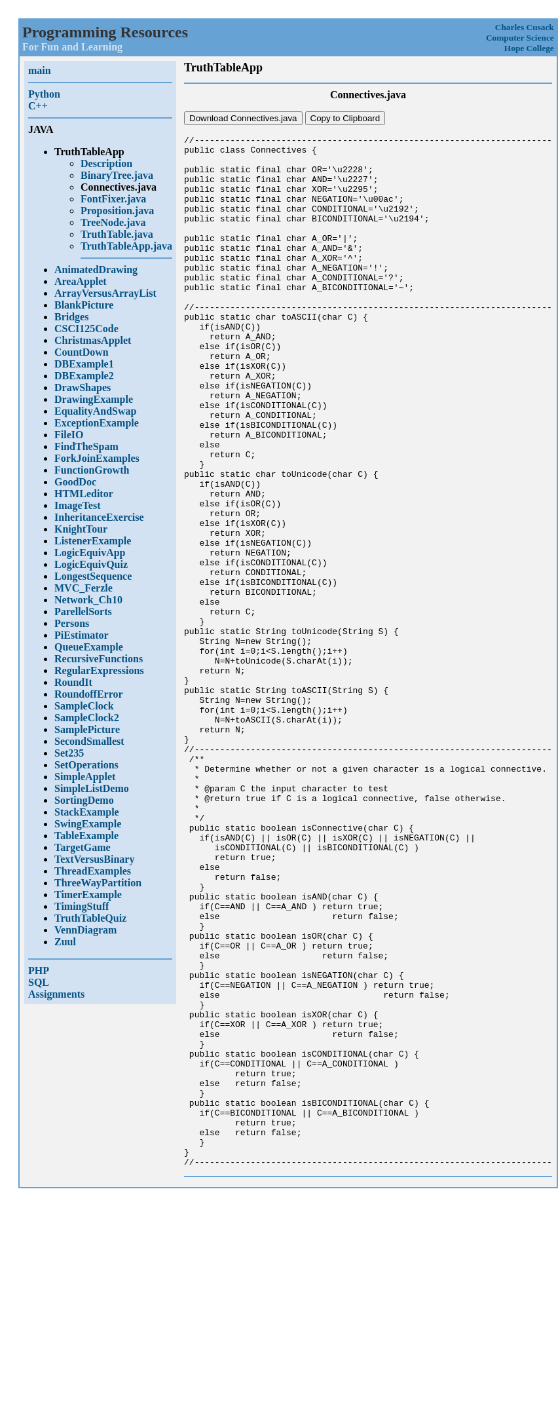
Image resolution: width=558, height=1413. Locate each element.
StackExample (86, 812)
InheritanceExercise (99, 517)
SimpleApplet (84, 776)
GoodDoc (75, 481)
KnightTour (80, 529)
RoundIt (73, 682)
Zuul (65, 941)
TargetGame (82, 847)
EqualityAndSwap (95, 411)
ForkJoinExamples (97, 458)
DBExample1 (84, 363)
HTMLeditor (83, 493)
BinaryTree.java (117, 175)
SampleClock (84, 705)
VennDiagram (85, 929)
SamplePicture (87, 729)
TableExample (86, 835)
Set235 (69, 753)
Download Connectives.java (243, 118)
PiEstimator (81, 635)
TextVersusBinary (94, 859)
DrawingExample (93, 399)
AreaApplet (80, 281)
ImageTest (77, 505)
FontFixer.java (113, 198)
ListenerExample (92, 540)
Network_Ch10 (88, 599)
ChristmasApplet (92, 340)
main (39, 70)
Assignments (56, 994)
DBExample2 (84, 375)
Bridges (71, 316)
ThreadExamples (92, 870)
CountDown (81, 352)
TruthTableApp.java (126, 246)
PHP (38, 970)
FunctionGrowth (91, 470)
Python (44, 94)
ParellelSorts (83, 611)
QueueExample (88, 646)
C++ (38, 105)
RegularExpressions (99, 670)
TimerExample (88, 894)
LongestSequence (93, 576)
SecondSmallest (89, 741)
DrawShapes (82, 387)
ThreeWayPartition (97, 882)
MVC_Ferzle (83, 587)
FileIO (68, 434)
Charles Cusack (524, 27)
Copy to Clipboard (345, 118)
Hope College (529, 48)
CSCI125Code (86, 328)
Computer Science (520, 38)
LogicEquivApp (89, 552)
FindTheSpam (86, 446)
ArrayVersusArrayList (105, 293)
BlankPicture (83, 305)
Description (106, 163)
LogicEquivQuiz (91, 564)
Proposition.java (117, 210)
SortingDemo (84, 800)
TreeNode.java (113, 222)
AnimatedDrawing (96, 269)
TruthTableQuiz (90, 918)
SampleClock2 (86, 717)
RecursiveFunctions (98, 658)
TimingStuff (81, 906)
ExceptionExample (96, 422)
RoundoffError (88, 694)
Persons (71, 623)
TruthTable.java (117, 234)
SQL (38, 982)
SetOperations (86, 764)
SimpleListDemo (91, 788)
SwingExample (87, 823)
